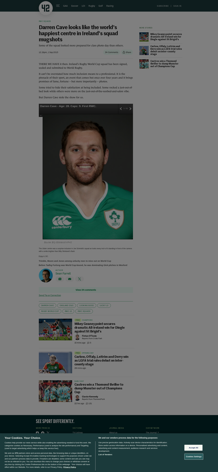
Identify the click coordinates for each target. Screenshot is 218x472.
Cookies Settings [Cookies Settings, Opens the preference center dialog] (194, 456)
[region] (109, 452)
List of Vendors (105, 454)
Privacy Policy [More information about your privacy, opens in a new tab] (69, 467)
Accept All (193, 448)
